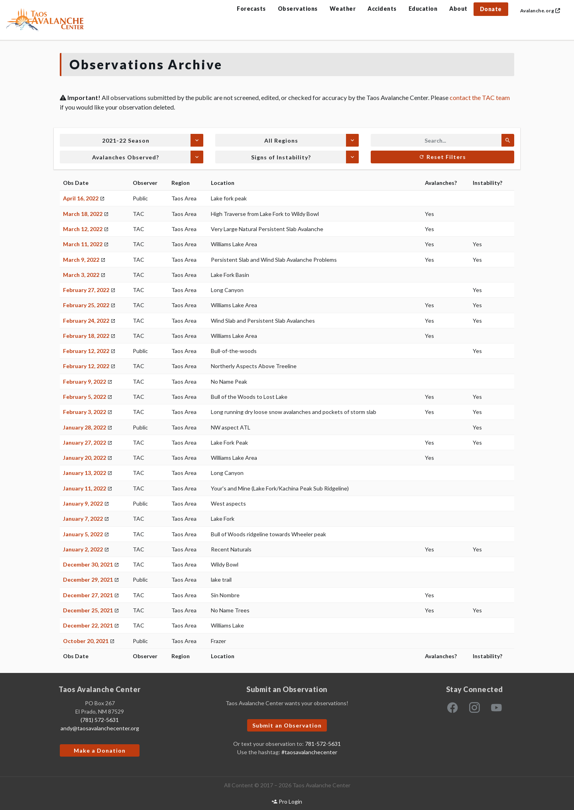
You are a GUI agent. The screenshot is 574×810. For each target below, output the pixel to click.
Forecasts (251, 8)
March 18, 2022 (82, 213)
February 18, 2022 (86, 335)
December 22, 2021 (88, 625)
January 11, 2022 (84, 488)
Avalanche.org (540, 11)
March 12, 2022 (82, 229)
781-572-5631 (323, 743)
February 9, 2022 (84, 381)
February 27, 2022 (86, 289)
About (458, 8)
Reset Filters (442, 156)
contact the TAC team (480, 97)
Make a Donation (100, 750)
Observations (298, 8)
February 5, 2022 (84, 396)
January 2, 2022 (83, 549)
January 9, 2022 (83, 503)
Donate (491, 9)
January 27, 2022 (84, 442)
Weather (343, 8)
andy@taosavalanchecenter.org (100, 728)
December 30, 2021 (88, 564)
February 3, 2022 (84, 411)
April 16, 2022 (80, 198)
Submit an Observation (287, 725)
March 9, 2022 (81, 259)
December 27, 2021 (88, 595)
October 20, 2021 (85, 640)
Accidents (382, 8)
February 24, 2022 (86, 320)
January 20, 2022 (84, 457)
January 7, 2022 (83, 518)
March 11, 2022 (82, 244)
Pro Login (287, 801)
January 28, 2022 (84, 427)
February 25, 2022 (86, 305)
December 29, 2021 (88, 579)
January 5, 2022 (83, 534)
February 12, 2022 (86, 350)
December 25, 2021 (88, 610)
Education (423, 8)
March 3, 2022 (81, 274)
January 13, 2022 (84, 472)
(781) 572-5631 (100, 719)
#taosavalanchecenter (309, 752)
